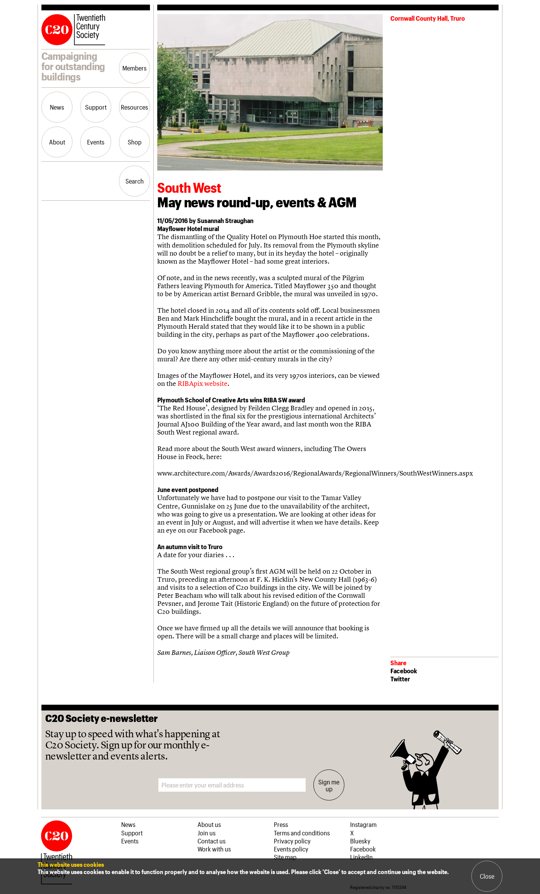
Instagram (363, 824)
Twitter (400, 678)
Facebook (403, 670)
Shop (135, 142)
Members (134, 68)
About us (209, 824)
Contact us (212, 841)
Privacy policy (292, 841)
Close (487, 876)
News (57, 107)
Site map (285, 857)
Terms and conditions (302, 833)
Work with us (214, 849)
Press (281, 824)
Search (134, 181)
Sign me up (328, 785)
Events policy (291, 849)
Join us (207, 833)
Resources (134, 107)
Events (95, 142)
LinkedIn (361, 857)
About (57, 142)
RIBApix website (202, 383)
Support (96, 107)
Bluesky (360, 841)
